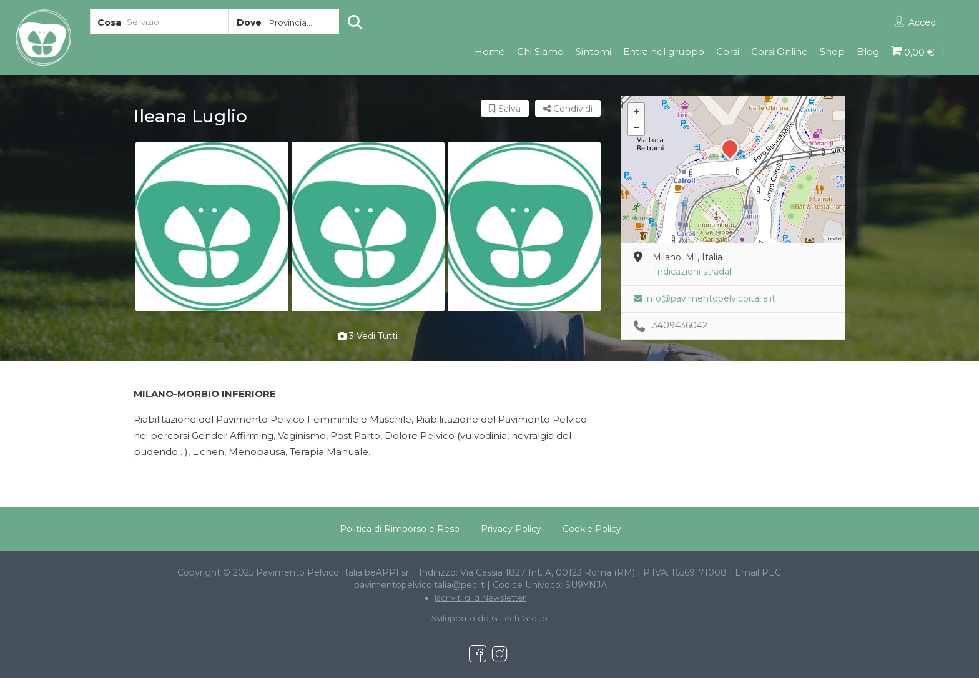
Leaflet (834, 239)
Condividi (568, 108)
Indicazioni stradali (693, 271)
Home (490, 51)
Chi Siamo (540, 51)
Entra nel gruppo (663, 51)
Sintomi (593, 51)
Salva (505, 108)
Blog (868, 51)
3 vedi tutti (368, 335)
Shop (832, 51)
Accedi (923, 22)
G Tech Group (519, 618)
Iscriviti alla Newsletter (480, 597)
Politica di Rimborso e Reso (400, 528)
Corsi (727, 51)
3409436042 (679, 325)
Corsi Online (779, 51)
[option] (212, 226)
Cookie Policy (592, 528)
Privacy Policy (511, 528)
